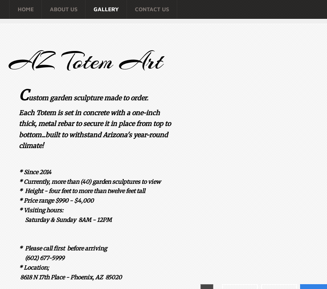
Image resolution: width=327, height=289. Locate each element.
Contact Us (152, 9)
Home (26, 9)
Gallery (106, 9)
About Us (64, 9)
